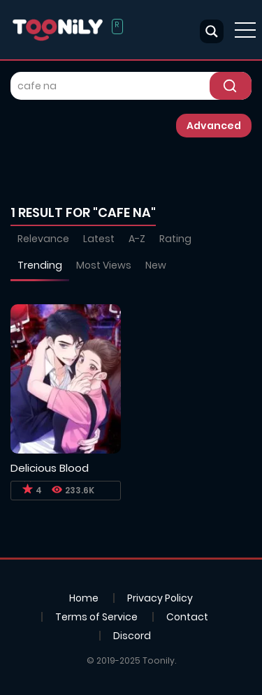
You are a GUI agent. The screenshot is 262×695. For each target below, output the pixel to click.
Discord (132, 636)
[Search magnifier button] (212, 31)
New (155, 265)
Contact (187, 617)
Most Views (103, 265)
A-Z (137, 239)
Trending (39, 265)
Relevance (43, 239)
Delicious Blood (49, 468)
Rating (175, 239)
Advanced (214, 126)
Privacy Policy (160, 598)
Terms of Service (96, 617)
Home (84, 598)
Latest (99, 239)
